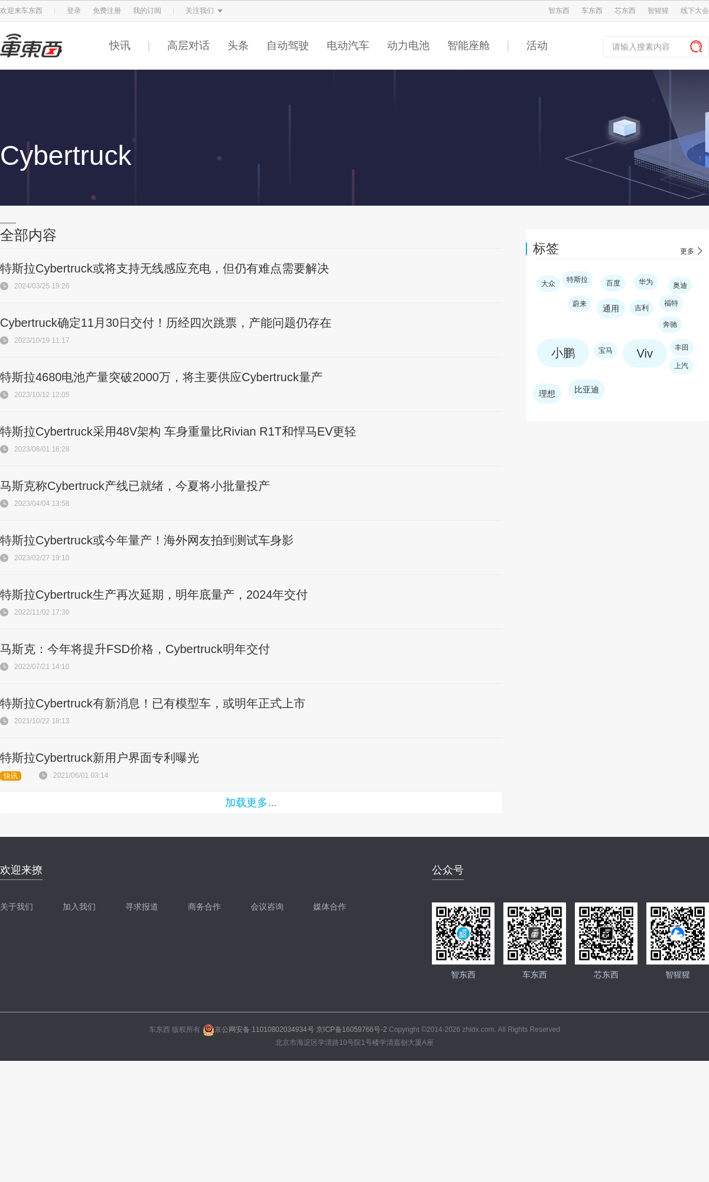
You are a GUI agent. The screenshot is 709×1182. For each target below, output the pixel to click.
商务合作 (204, 906)
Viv (645, 353)
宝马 (606, 350)
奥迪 (680, 285)
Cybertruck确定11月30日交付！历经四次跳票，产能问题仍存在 (165, 322)
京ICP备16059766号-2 (351, 1029)
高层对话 (188, 45)
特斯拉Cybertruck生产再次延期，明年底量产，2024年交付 (154, 594)
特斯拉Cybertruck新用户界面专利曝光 (99, 757)
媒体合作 (329, 906)
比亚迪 (586, 389)
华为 (646, 282)
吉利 (642, 308)
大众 (548, 284)
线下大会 (695, 11)
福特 (671, 303)
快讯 (120, 45)
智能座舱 (468, 45)
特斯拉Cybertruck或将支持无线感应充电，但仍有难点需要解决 (164, 268)
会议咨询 (267, 906)
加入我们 (79, 906)
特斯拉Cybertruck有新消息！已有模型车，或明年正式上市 (152, 703)
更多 (687, 251)
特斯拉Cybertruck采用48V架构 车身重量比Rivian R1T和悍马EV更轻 (178, 431)
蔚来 (580, 304)
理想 (547, 393)
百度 (613, 283)
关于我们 (16, 906)
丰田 (682, 347)
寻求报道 (141, 906)
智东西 (559, 11)
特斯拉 (577, 279)
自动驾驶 (287, 45)
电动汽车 (348, 45)
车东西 (592, 11)
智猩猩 (658, 11)
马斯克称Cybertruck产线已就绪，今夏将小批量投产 (135, 485)
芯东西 (625, 11)
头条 (238, 45)
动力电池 (408, 45)
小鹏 (563, 352)
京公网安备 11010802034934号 (258, 1029)
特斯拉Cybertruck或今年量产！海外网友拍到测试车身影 (147, 540)
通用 (611, 308)
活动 (537, 45)
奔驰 (670, 324)
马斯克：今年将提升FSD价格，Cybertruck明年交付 (135, 648)
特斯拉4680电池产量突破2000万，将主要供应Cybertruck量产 (161, 377)
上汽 (681, 366)
